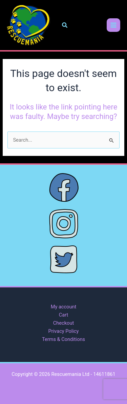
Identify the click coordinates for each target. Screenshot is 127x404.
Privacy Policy (63, 331)
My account (64, 307)
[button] (65, 25)
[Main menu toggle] (113, 25)
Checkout (63, 323)
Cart (63, 315)
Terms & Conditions (63, 339)
